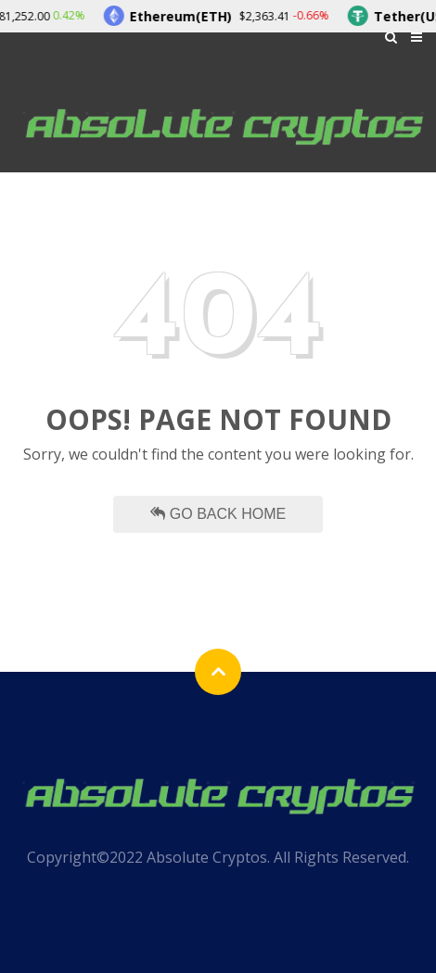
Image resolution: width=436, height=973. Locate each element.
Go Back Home (218, 514)
